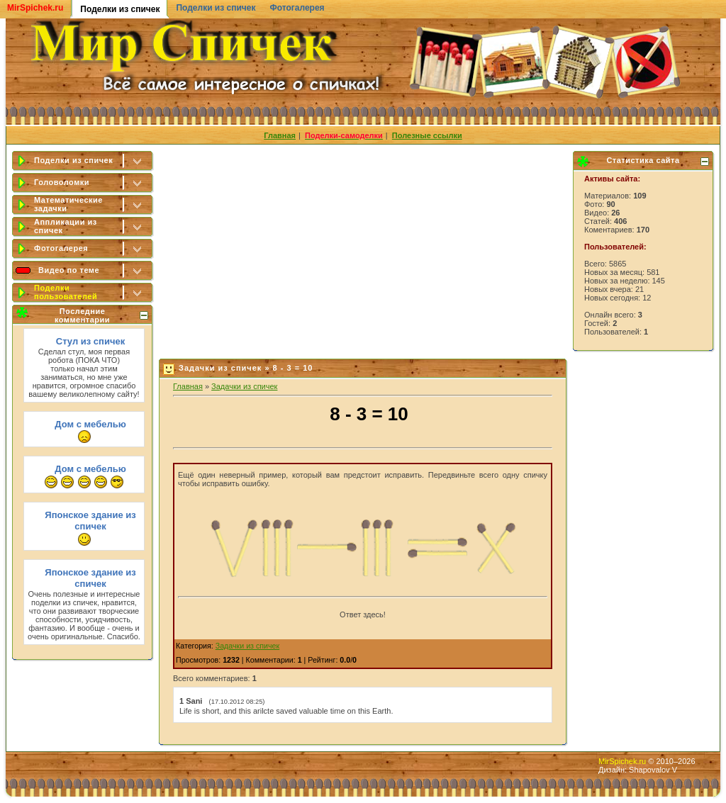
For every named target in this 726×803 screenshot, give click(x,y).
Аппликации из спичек (65, 226)
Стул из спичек (90, 341)
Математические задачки (68, 204)
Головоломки (61, 182)
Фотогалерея (296, 8)
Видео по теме (68, 270)
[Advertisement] (364, 249)
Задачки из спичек (244, 386)
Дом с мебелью (90, 424)
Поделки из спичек (215, 8)
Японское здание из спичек (90, 521)
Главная (188, 386)
